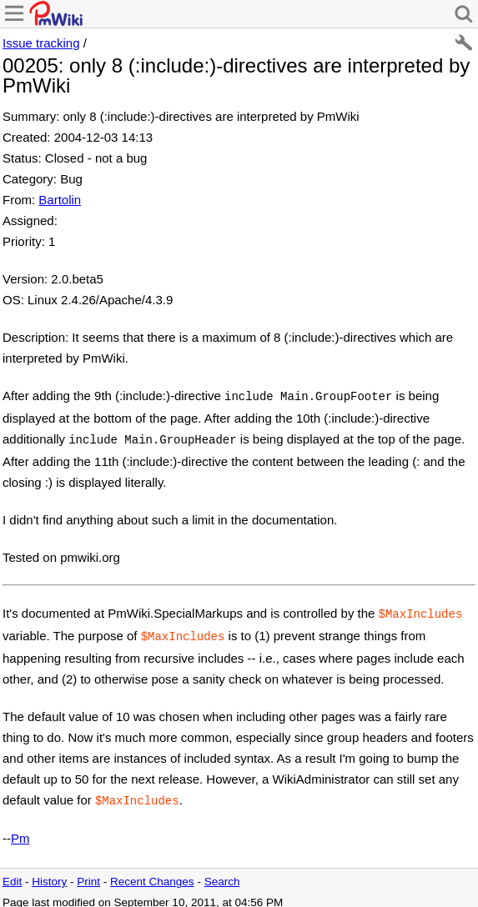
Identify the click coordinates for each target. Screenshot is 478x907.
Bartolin (59, 200)
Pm (20, 830)
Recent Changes (152, 873)
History (49, 873)
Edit (12, 873)
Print (88, 873)
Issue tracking (41, 43)
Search (222, 873)
